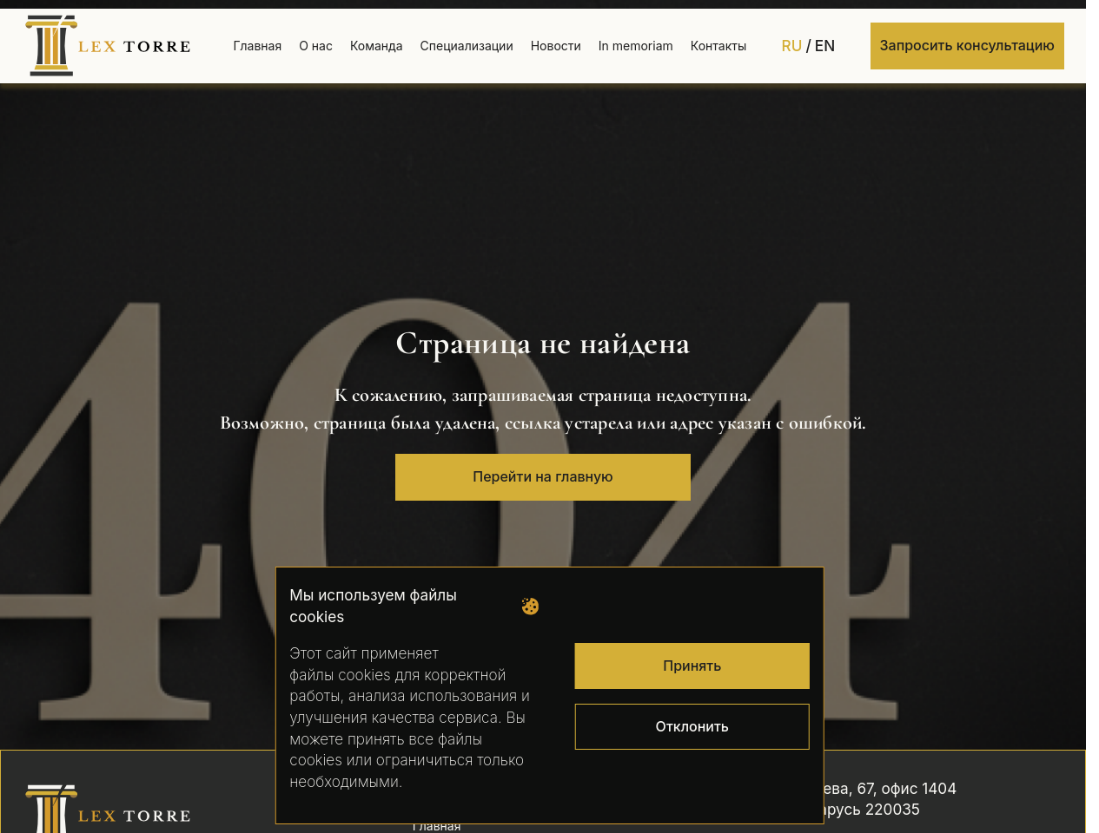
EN (825, 45)
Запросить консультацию (967, 45)
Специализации (466, 45)
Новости (556, 45)
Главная (257, 45)
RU (792, 45)
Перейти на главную (542, 476)
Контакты (718, 45)
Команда (376, 45)
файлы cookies (339, 675)
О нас (316, 45)
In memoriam (636, 45)
